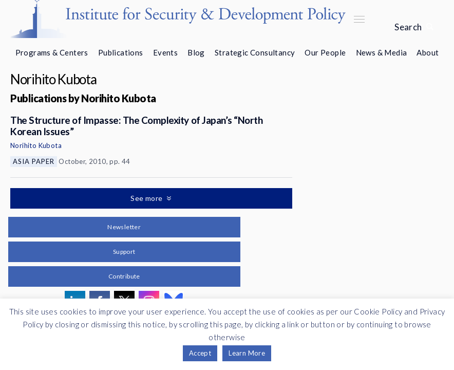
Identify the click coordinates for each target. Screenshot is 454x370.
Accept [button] (200, 353)
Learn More (247, 353)
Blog (196, 52)
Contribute (124, 276)
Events (165, 52)
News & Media (381, 52)
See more (147, 198)
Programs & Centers (51, 52)
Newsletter (124, 227)
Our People (325, 52)
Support (124, 251)
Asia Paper (33, 161)
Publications (120, 52)
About (428, 52)
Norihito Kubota (36, 145)
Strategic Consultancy (255, 52)
